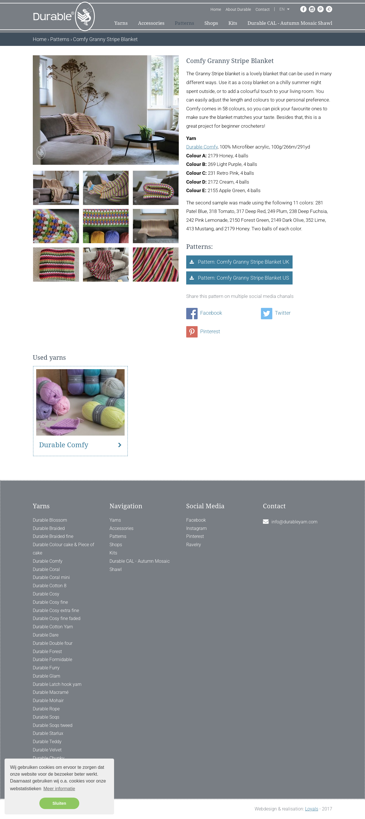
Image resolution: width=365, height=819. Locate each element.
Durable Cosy (46, 594)
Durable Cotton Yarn (53, 626)
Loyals (311, 809)
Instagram (196, 528)
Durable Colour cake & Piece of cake (63, 549)
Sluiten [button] (59, 803)
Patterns (184, 23)
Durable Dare (45, 635)
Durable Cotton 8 (49, 585)
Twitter (276, 313)
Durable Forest (47, 651)
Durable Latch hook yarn (57, 684)
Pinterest (203, 331)
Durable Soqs (46, 717)
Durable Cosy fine (50, 602)
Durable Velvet (47, 750)
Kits (232, 23)
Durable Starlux (48, 733)
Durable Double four (52, 643)
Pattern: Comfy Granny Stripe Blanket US (243, 278)
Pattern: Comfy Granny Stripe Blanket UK (243, 262)
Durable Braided (49, 528)
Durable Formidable (52, 659)
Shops (211, 23)
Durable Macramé (50, 692)
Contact (263, 9)
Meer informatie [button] (59, 788)
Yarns (121, 23)
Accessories (151, 23)
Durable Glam (46, 676)
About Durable (238, 9)
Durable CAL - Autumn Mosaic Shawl (290, 23)
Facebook (204, 313)
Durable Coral (46, 569)
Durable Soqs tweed (52, 725)
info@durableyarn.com (294, 522)
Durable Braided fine (53, 536)
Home (215, 9)
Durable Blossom (50, 520)
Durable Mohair (48, 700)
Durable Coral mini (51, 577)
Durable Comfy (202, 147)
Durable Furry (46, 667)
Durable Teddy (47, 741)
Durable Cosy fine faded (56, 618)
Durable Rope (46, 709)
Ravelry (193, 544)
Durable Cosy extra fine (56, 610)
